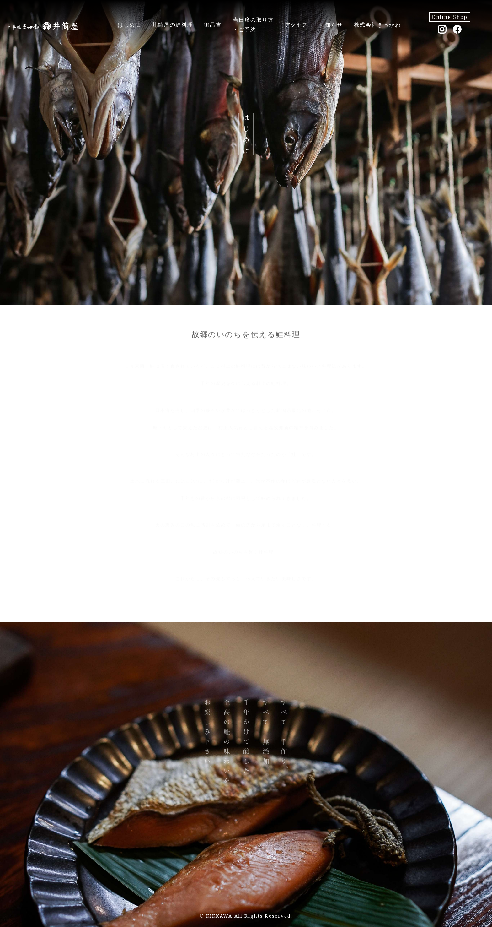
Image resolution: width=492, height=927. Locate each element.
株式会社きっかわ (377, 24)
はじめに (129, 24)
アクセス (296, 24)
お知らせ (331, 24)
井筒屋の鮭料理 (172, 24)
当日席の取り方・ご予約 (253, 24)
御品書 (213, 24)
